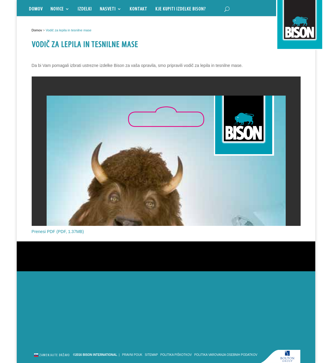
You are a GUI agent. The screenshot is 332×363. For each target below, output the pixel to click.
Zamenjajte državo (52, 354)
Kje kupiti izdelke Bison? (180, 9)
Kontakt (138, 9)
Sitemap (151, 354)
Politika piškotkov (176, 354)
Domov (36, 9)
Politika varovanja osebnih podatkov (225, 354)
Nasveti (108, 9)
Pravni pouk (132, 354)
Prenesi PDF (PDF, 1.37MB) (58, 231)
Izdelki (85, 9)
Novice (57, 9)
